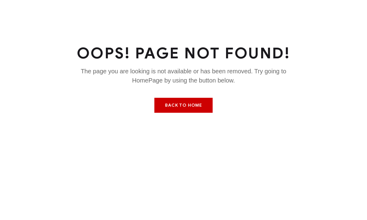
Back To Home (183, 105)
